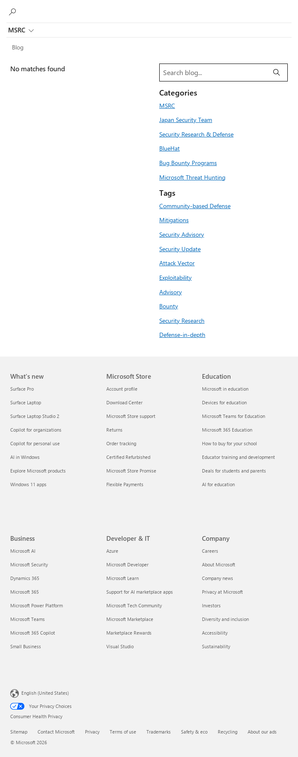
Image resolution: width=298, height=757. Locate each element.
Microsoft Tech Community (134, 605)
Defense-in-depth (182, 334)
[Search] (276, 72)
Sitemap (18, 731)
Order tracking (121, 443)
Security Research (182, 320)
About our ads (262, 731)
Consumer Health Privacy (36, 716)
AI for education (218, 484)
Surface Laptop (25, 402)
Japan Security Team (185, 119)
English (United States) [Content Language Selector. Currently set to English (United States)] (45, 693)
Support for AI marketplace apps (139, 592)
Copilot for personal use (35, 443)
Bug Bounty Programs (188, 162)
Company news (217, 578)
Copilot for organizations (35, 429)
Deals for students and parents (234, 470)
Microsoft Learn (122, 578)
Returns (114, 429)
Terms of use (123, 731)
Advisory (170, 291)
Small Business (25, 646)
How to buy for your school (229, 443)
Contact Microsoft (56, 731)
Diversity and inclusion (225, 619)
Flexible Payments (124, 484)
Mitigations (174, 219)
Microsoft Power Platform (36, 605)
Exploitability (175, 277)
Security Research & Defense (196, 134)
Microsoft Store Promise (131, 470)
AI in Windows (25, 457)
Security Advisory (181, 234)
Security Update (180, 248)
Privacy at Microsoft (222, 592)
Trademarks (158, 731)
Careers (210, 551)
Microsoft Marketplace (129, 619)
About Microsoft (218, 564)
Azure (112, 551)
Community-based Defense (195, 205)
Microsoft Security (29, 564)
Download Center (124, 402)
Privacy (92, 731)
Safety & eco (194, 731)
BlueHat (169, 148)
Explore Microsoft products (38, 470)
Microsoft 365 (24, 592)
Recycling (227, 731)
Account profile (121, 389)
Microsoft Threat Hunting (192, 177)
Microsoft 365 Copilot (32, 632)
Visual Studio (120, 646)
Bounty (168, 306)
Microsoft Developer (127, 564)
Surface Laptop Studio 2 (34, 416)
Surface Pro (22, 389)
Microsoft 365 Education (227, 429)
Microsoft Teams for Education (233, 416)
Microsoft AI (22, 551)
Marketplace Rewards (129, 632)
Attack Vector (177, 262)
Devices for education (224, 402)
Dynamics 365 (24, 578)
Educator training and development (238, 457)
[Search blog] (213, 72)
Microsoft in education (225, 389)
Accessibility (215, 632)
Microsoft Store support (130, 416)
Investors (211, 605)
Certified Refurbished (128, 457)
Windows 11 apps (28, 484)
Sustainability (216, 646)
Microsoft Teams (27, 619)
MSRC (21, 31)
